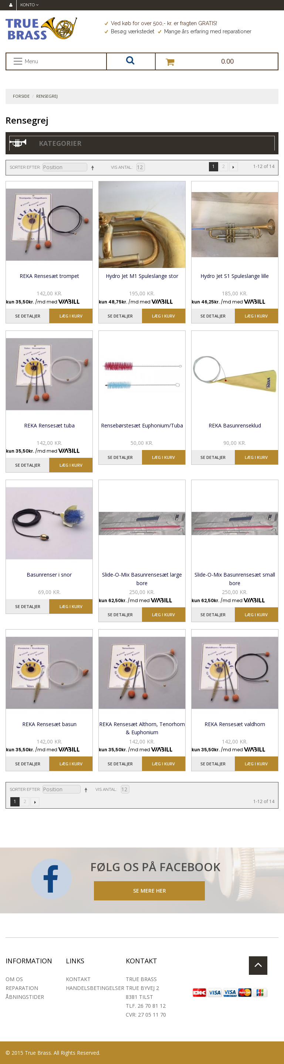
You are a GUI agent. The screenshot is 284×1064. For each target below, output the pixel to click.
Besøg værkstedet (129, 31)
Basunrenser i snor (49, 574)
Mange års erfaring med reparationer (204, 31)
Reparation (22, 987)
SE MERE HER (149, 890)
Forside (21, 96)
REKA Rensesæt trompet (49, 275)
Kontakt (78, 979)
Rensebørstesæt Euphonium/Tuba (142, 425)
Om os (14, 979)
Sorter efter (25, 167)
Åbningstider (25, 996)
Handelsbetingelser (95, 987)
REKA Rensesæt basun (49, 724)
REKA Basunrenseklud (235, 425)
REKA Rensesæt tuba (49, 425)
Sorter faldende (92, 167)
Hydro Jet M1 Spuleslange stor (142, 275)
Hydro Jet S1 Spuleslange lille (234, 275)
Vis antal (121, 167)
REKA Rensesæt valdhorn (234, 724)
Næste (233, 166)
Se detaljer (27, 316)
